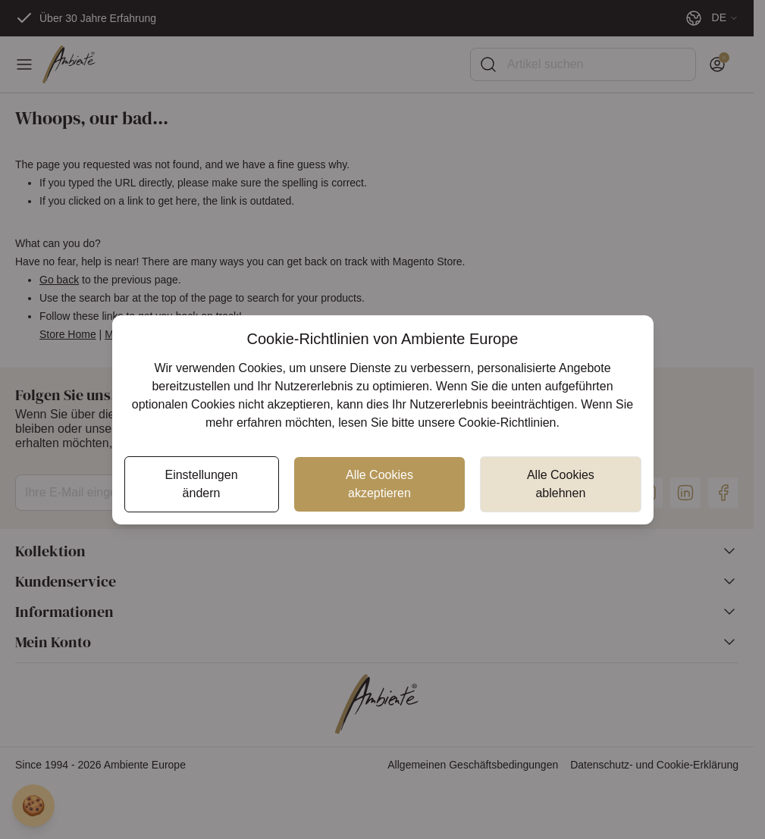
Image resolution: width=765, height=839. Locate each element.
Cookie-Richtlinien (508, 422)
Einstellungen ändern (201, 483)
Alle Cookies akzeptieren (379, 483)
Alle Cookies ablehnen (560, 483)
